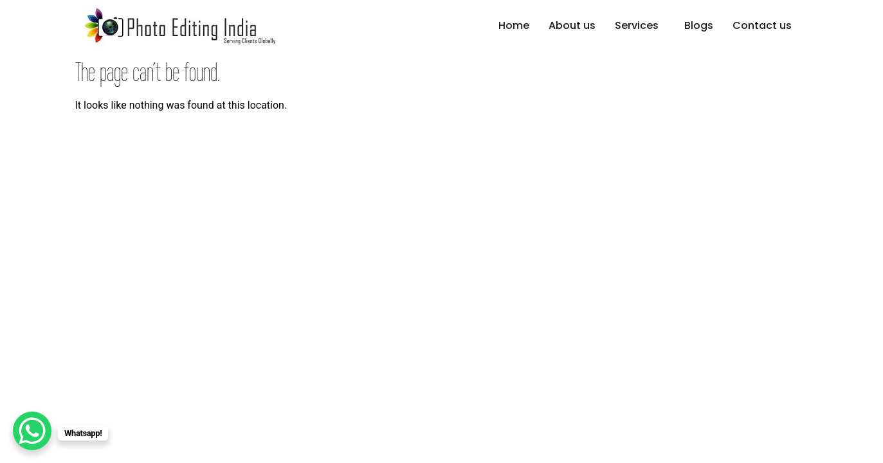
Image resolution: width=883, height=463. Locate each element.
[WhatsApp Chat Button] (32, 431)
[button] (640, 26)
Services (637, 25)
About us (572, 25)
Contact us (762, 25)
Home (513, 25)
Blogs (698, 25)
